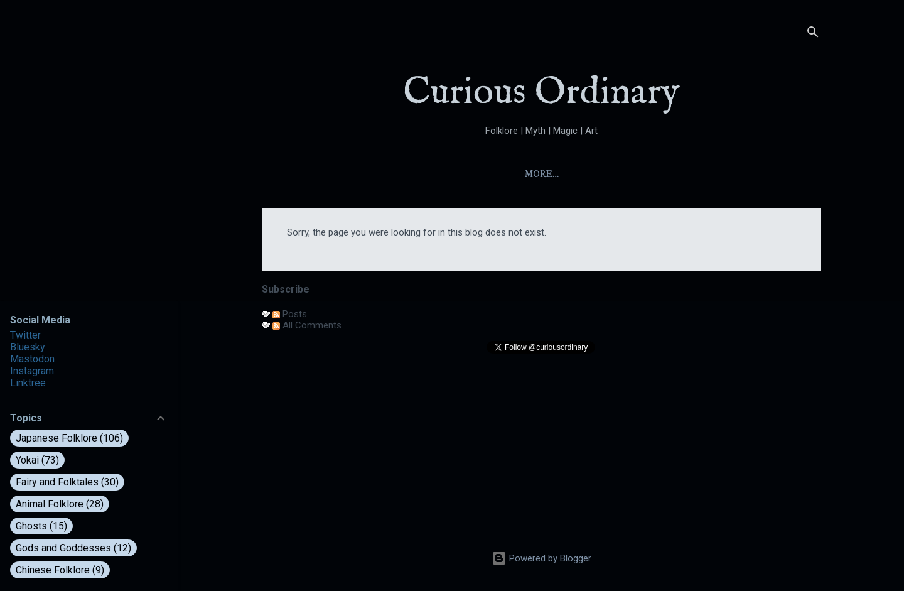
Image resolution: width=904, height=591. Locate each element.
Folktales (650, 174)
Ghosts (41, 526)
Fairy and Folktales (67, 482)
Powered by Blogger (541, 558)
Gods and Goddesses (73, 548)
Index (529, 174)
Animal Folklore (60, 504)
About (473, 174)
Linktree (28, 383)
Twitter (25, 335)
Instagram (32, 371)
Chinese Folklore (60, 570)
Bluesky (27, 347)
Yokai (583, 174)
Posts (289, 314)
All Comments (307, 325)
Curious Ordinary (541, 93)
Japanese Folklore (69, 438)
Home (418, 174)
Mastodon (32, 359)
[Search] (813, 34)
